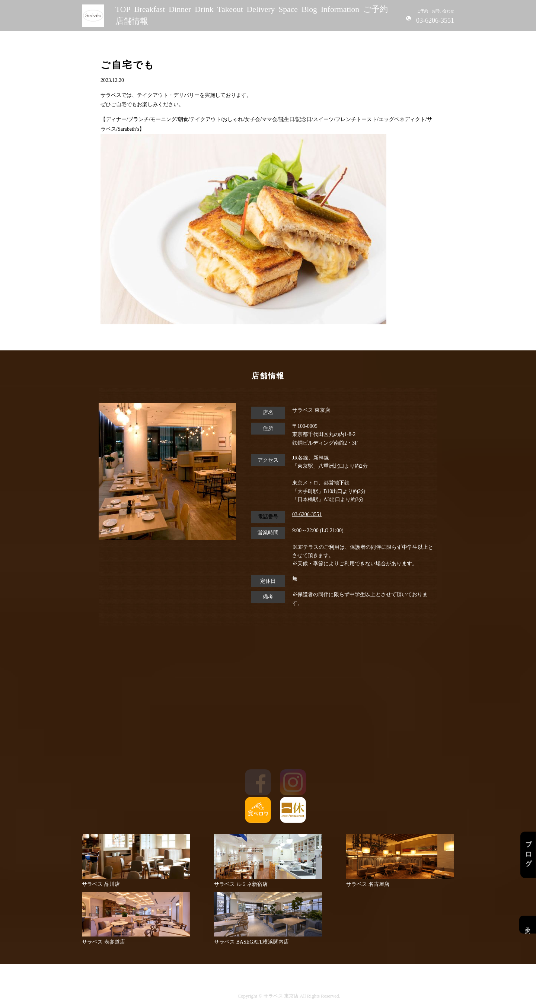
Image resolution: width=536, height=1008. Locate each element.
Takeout (230, 9)
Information (340, 9)
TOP (122, 9)
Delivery (261, 9)
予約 (527, 924)
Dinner (180, 9)
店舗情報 (131, 21)
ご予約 (375, 9)
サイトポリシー (213, 996)
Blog (309, 9)
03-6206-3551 (307, 514)
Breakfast (149, 9)
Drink (204, 9)
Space (288, 9)
